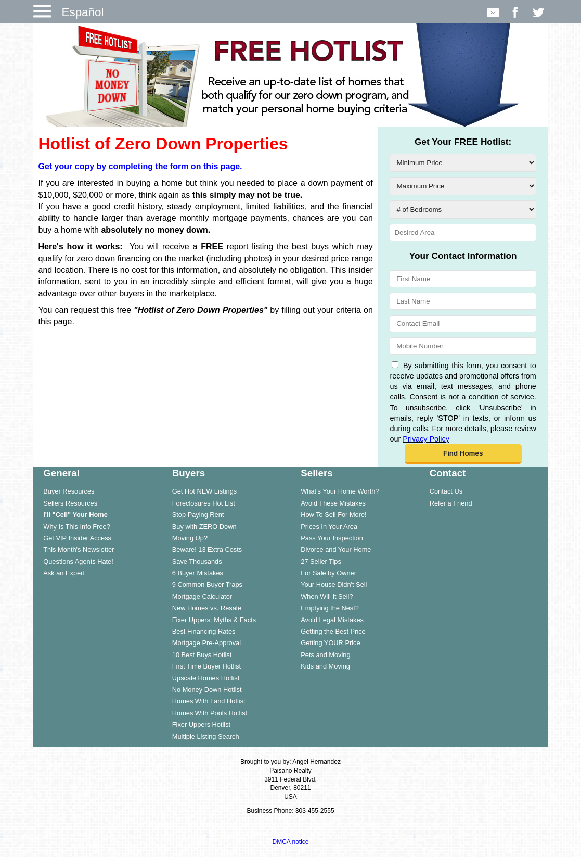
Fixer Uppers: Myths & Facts (214, 620)
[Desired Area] (463, 232)
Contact (448, 473)
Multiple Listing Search (205, 736)
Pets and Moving (325, 655)
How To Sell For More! (333, 515)
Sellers (316, 473)
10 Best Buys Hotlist (202, 655)
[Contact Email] (463, 323)
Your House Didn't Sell (334, 584)
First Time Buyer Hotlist (206, 666)
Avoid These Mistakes (333, 503)
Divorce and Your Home (336, 549)
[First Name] (463, 278)
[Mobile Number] (463, 346)
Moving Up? (190, 538)
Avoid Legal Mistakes (332, 620)
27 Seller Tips (321, 561)
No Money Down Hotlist (207, 690)
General (61, 473)
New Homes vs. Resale (206, 608)
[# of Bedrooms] (463, 209)
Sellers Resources (70, 503)
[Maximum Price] (463, 186)
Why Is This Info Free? (76, 527)
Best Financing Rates (204, 631)
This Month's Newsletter (78, 549)
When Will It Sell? (327, 596)
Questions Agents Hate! (78, 561)
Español (83, 12)
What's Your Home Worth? (340, 491)
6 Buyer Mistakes (197, 573)
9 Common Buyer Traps (207, 584)
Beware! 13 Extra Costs (207, 549)
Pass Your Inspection (332, 538)
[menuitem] (97, 491)
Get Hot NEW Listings (204, 491)
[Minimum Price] (463, 163)
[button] (463, 454)
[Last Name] (463, 301)
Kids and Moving (325, 666)
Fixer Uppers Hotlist (201, 724)
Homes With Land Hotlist (209, 701)
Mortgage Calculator (202, 596)
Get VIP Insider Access (77, 538)
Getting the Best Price (333, 631)
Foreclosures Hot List (203, 503)
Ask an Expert (64, 573)
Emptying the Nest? (330, 608)
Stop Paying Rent (198, 515)
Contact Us (446, 491)
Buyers (188, 473)
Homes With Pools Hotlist (209, 713)
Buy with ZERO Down (204, 527)
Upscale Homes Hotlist (205, 678)
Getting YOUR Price (330, 643)
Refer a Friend (451, 503)
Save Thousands (197, 561)
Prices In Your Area (329, 527)
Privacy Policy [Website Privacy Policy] (426, 439)
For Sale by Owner (328, 573)
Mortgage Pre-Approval (206, 643)
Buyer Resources (68, 491)
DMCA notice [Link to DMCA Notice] (290, 842)
